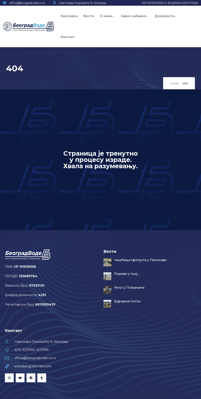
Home (174, 83)
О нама (107, 16)
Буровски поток (127, 301)
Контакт (68, 37)
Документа (165, 16)
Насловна (69, 16)
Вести (88, 16)
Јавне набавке (135, 16)
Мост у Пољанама (129, 287)
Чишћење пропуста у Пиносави (140, 260)
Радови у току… (127, 274)
